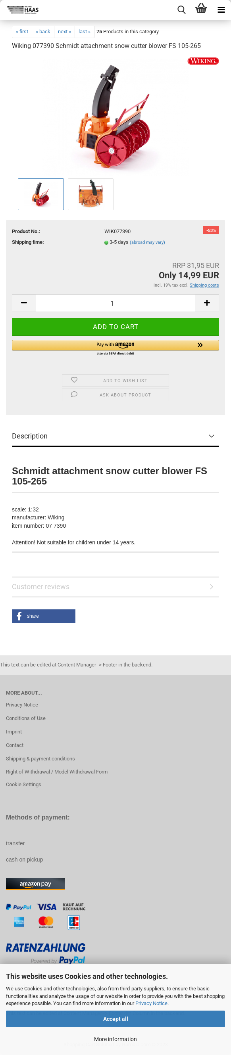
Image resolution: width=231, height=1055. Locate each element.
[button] (115, 348)
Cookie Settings (23, 784)
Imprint (14, 732)
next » (64, 31)
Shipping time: (28, 242)
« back (43, 31)
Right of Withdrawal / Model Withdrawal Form (57, 772)
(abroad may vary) (147, 242)
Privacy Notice (151, 1003)
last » (84, 31)
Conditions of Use (26, 718)
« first (22, 31)
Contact (14, 745)
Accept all (115, 1019)
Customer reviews (40, 586)
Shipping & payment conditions (40, 759)
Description (30, 436)
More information (115, 1039)
